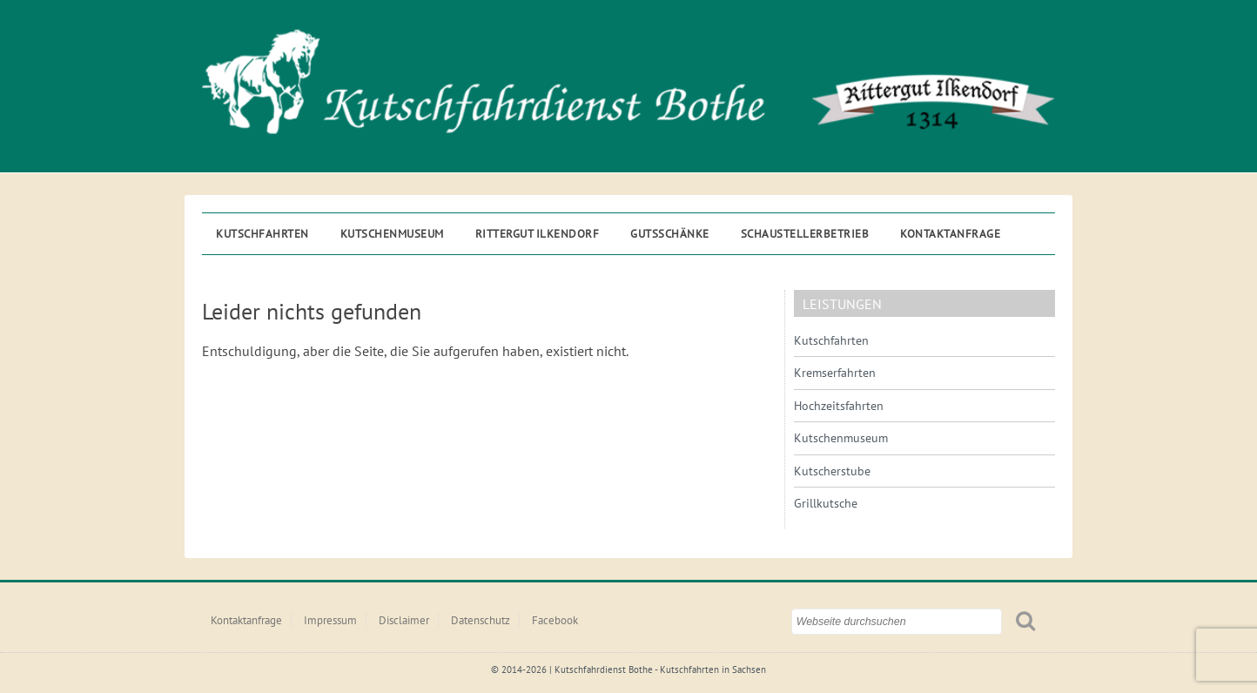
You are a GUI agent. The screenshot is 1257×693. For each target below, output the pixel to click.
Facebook (555, 620)
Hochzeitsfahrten (839, 406)
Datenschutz (480, 620)
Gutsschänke (669, 233)
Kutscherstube (832, 471)
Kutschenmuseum (392, 233)
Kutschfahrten (262, 233)
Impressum (330, 620)
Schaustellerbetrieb (805, 233)
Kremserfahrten (835, 372)
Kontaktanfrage (950, 233)
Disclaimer (404, 620)
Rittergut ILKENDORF (537, 233)
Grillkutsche (825, 503)
